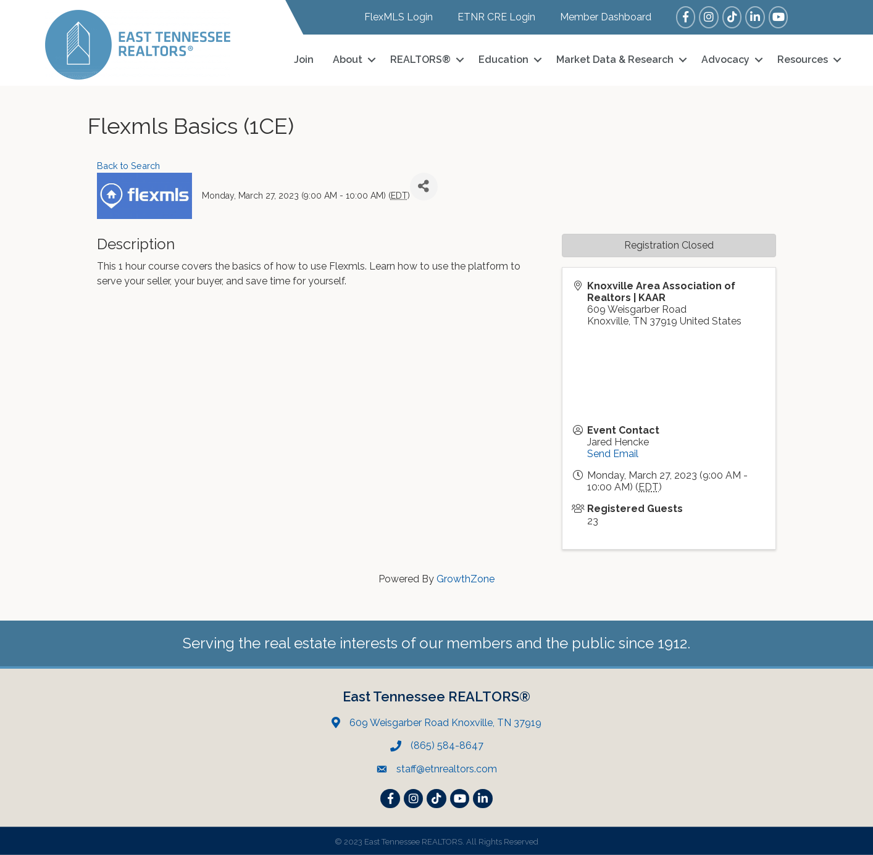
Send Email (612, 454)
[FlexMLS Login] (392, 17)
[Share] (424, 186)
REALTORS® (420, 59)
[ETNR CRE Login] (490, 17)
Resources (802, 59)
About (347, 59)
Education (503, 59)
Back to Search (128, 165)
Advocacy (725, 59)
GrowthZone (465, 579)
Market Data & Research (615, 59)
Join (304, 59)
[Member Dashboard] (599, 17)
